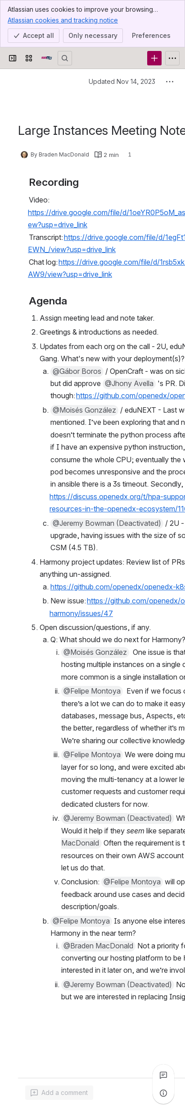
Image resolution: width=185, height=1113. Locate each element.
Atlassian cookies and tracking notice (63, 20)
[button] (77, 359)
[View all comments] (163, 1075)
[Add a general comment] (59, 1092)
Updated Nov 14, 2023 (122, 81)
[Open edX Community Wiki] (47, 58)
